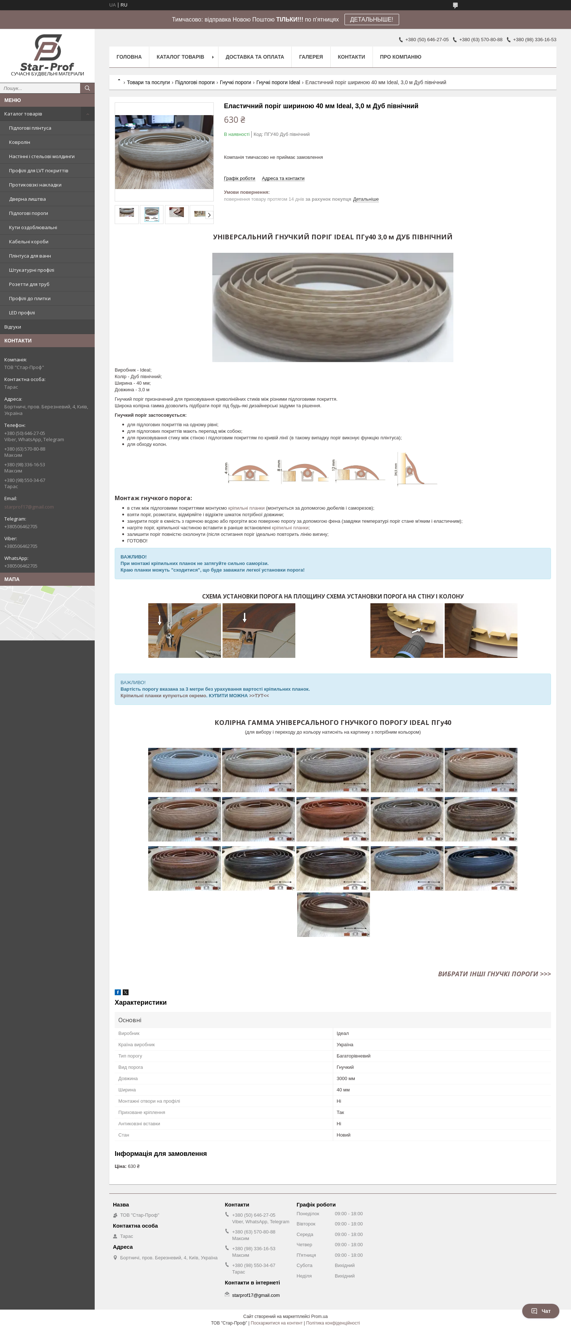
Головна (129, 57)
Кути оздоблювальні (33, 227)
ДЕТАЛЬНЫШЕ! (371, 19)
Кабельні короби (28, 241)
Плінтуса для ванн (30, 255)
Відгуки (12, 326)
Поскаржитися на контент (277, 1323)
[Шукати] (87, 88)
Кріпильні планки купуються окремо (163, 695)
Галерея (311, 57)
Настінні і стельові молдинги (42, 156)
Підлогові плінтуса (30, 128)
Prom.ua (319, 1316)
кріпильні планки (246, 508)
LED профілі (22, 312)
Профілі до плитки (30, 298)
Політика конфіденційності (333, 1323)
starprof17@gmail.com (29, 506)
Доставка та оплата (255, 57)
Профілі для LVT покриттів (38, 170)
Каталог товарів (23, 113)
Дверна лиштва (27, 199)
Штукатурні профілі (31, 270)
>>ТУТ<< (259, 695)
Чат (541, 1311)
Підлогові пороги (28, 213)
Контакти (351, 57)
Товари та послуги (148, 82)
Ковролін (19, 142)
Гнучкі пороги (235, 82)
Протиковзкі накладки (35, 184)
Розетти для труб (29, 284)
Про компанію (401, 57)
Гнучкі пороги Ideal (278, 82)
